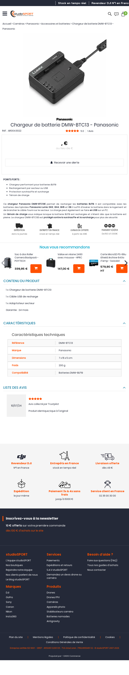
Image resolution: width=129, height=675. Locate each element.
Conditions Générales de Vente (64, 642)
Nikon (9, 612)
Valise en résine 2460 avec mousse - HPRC (70, 256)
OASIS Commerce (71, 656)
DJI (7, 593)
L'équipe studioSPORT (18, 560)
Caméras (52, 602)
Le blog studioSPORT (18, 580)
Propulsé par (55, 656)
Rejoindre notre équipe (19, 570)
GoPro (9, 597)
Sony (9, 602)
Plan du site (16, 637)
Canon (10, 607)
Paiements (53, 560)
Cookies (110, 637)
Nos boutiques (14, 565)
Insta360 (11, 616)
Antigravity (53, 621)
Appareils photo (56, 607)
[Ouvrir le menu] (5, 13)
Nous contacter (96, 570)
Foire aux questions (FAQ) (102, 560)
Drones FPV (53, 597)
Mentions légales (43, 637)
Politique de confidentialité (79, 637)
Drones (51, 593)
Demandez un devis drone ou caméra (64, 576)
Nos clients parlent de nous (22, 575)
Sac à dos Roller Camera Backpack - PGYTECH (26, 258)
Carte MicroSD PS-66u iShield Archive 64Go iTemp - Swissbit (113, 258)
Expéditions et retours (59, 565)
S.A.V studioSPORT (57, 570)
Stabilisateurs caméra (60, 612)
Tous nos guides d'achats (102, 565)
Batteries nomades (58, 616)
